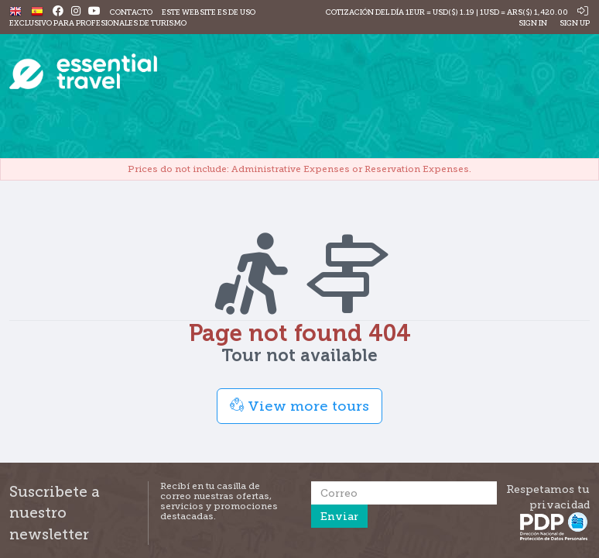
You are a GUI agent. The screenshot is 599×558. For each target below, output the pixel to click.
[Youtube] (94, 12)
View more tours (299, 406)
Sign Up (574, 23)
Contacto (131, 12)
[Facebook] (58, 12)
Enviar (339, 516)
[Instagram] (75, 12)
